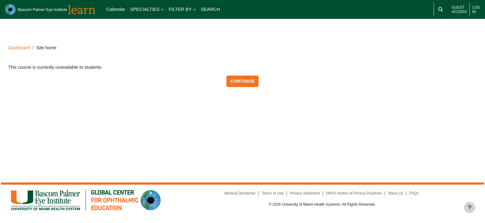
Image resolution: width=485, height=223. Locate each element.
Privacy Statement (300, 195)
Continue (242, 73)
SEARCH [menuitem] (210, 9)
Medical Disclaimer (235, 195)
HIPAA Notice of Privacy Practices (349, 195)
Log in (476, 9)
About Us (391, 195)
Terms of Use (268, 195)
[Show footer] (469, 207)
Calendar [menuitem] (115, 9)
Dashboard (33, 39)
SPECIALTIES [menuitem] (145, 9)
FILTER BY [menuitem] (180, 9)
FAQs (409, 195)
